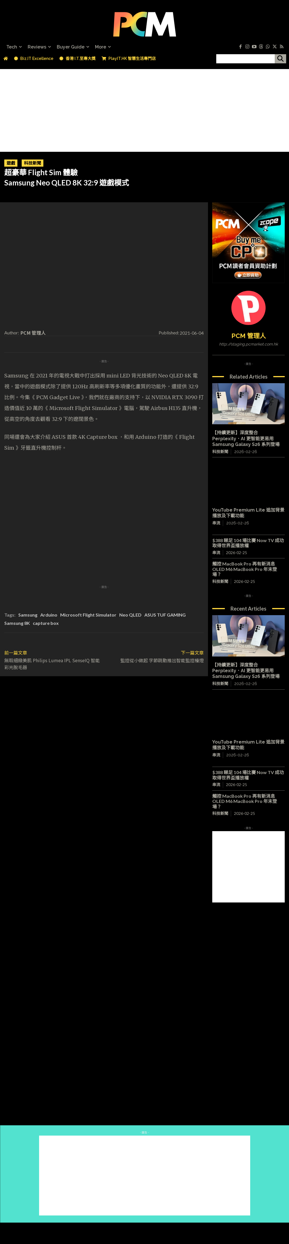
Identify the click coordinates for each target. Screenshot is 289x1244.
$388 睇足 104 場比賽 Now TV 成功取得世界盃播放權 (248, 543)
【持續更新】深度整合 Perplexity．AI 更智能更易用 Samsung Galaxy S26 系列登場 (246, 438)
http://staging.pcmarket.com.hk (248, 344)
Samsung (27, 614)
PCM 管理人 (33, 333)
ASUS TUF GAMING (165, 614)
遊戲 (10, 163)
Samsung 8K (17, 623)
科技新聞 (32, 163)
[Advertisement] (144, 109)
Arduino (48, 614)
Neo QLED (130, 614)
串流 (216, 523)
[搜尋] (280, 58)
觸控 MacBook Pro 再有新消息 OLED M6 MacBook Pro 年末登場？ (246, 569)
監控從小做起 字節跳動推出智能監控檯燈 (162, 660)
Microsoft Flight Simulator (88, 614)
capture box (46, 623)
